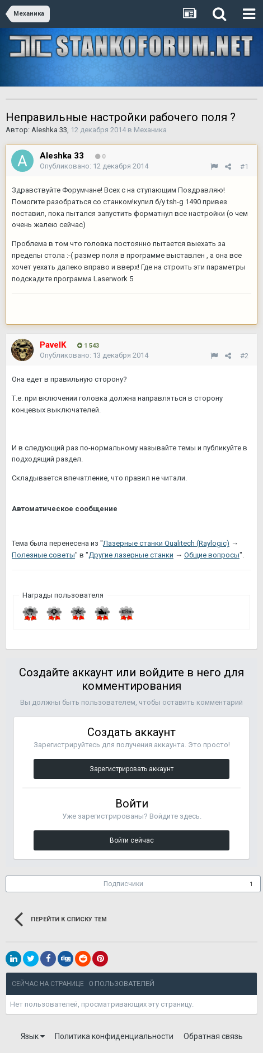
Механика (150, 130)
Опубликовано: (94, 166)
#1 (244, 166)
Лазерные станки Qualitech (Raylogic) (166, 543)
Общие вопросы (211, 555)
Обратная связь (213, 1036)
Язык (33, 1036)
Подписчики (123, 884)
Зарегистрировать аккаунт (131, 769)
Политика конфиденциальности (114, 1036)
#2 (244, 356)
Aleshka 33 (49, 130)
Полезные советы (43, 555)
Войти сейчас (132, 840)
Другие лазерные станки (130, 555)
